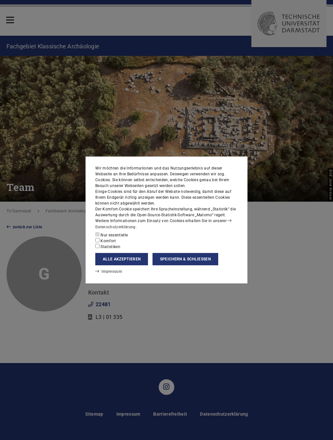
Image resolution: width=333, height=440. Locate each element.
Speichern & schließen (185, 259)
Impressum (108, 271)
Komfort (105, 240)
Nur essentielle (111, 234)
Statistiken (107, 246)
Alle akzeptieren (121, 259)
